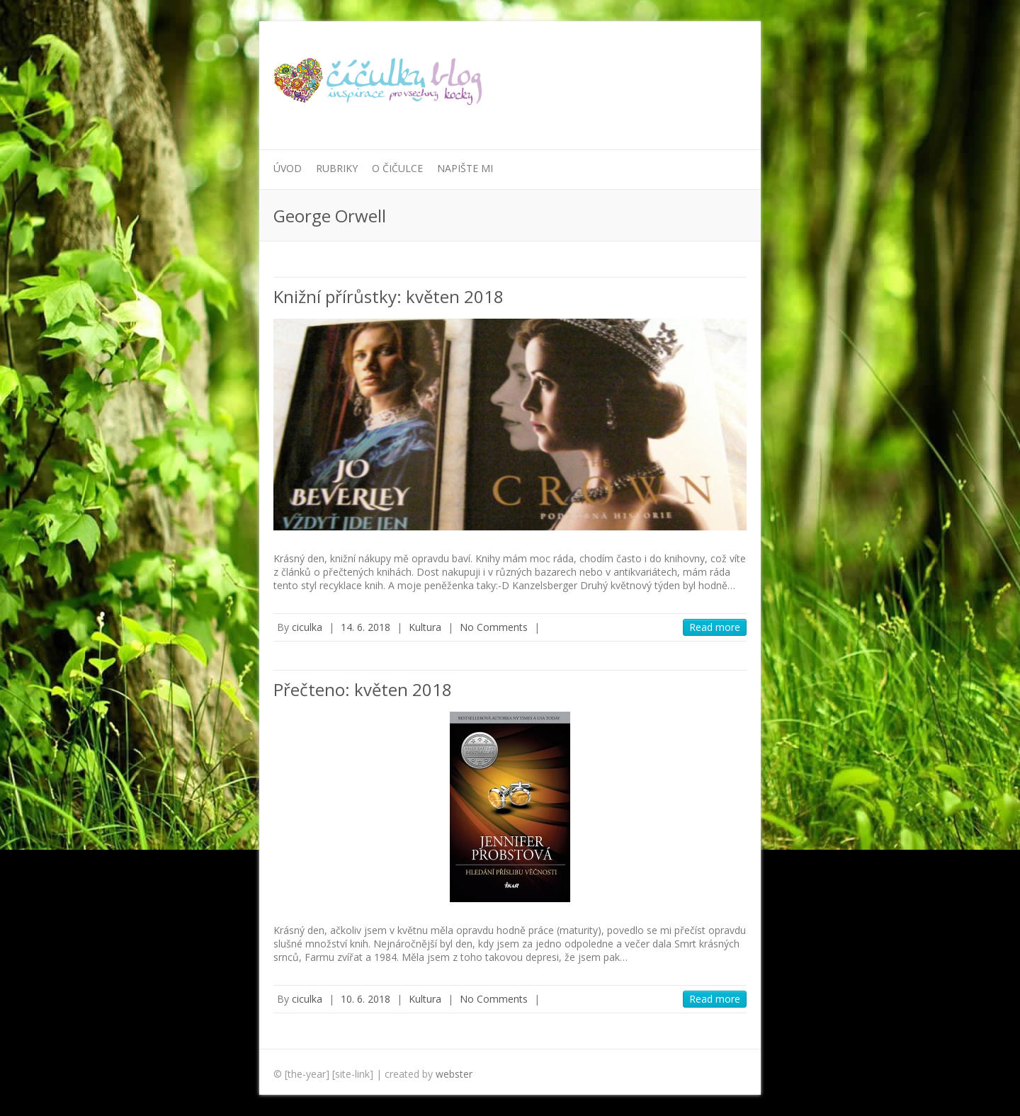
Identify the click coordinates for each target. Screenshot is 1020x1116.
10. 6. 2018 (365, 999)
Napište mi (465, 168)
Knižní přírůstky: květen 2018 (388, 296)
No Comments (494, 627)
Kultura (425, 627)
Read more (714, 627)
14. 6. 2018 (365, 627)
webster (454, 1074)
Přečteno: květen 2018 (362, 689)
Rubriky (337, 168)
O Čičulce (397, 168)
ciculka (307, 627)
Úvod (287, 168)
